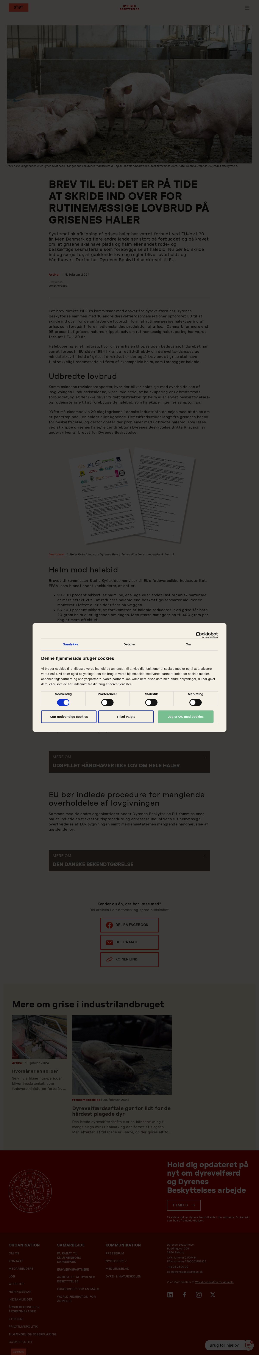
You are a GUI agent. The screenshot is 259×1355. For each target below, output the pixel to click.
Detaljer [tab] (129, 644)
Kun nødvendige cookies (69, 716)
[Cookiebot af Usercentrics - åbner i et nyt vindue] (199, 635)
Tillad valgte (126, 716)
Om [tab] (188, 644)
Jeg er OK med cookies (186, 716)
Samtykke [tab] (70, 644)
